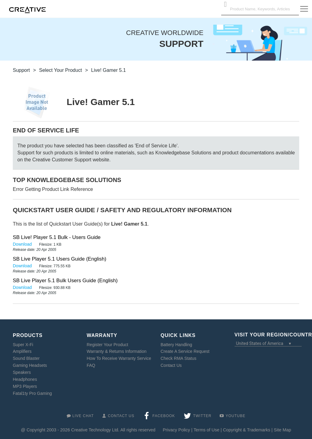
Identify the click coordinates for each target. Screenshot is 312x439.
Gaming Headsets (30, 365)
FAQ (91, 365)
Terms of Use (206, 429)
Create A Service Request (185, 351)
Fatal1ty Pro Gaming (32, 393)
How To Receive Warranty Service (119, 358)
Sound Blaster (26, 358)
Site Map (282, 429)
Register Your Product (107, 344)
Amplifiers (22, 351)
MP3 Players (25, 386)
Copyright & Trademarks (246, 429)
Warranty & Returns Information (117, 351)
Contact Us (171, 365)
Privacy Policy (176, 429)
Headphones (25, 379)
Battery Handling (176, 344)
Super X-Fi (23, 344)
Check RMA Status (179, 358)
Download (23, 244)
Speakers (22, 372)
